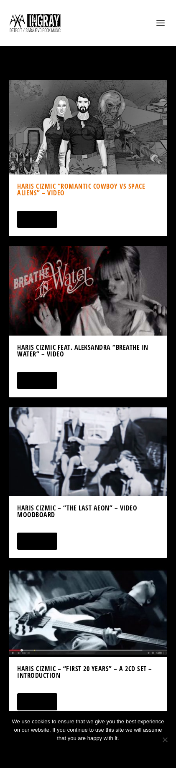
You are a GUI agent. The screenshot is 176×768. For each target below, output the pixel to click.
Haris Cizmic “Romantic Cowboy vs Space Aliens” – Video (81, 189)
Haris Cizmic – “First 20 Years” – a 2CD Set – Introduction (84, 672)
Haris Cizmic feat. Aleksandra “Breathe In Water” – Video (82, 351)
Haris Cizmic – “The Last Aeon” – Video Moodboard (77, 511)
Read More (37, 219)
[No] (165, 739)
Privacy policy (99, 752)
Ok (58, 752)
